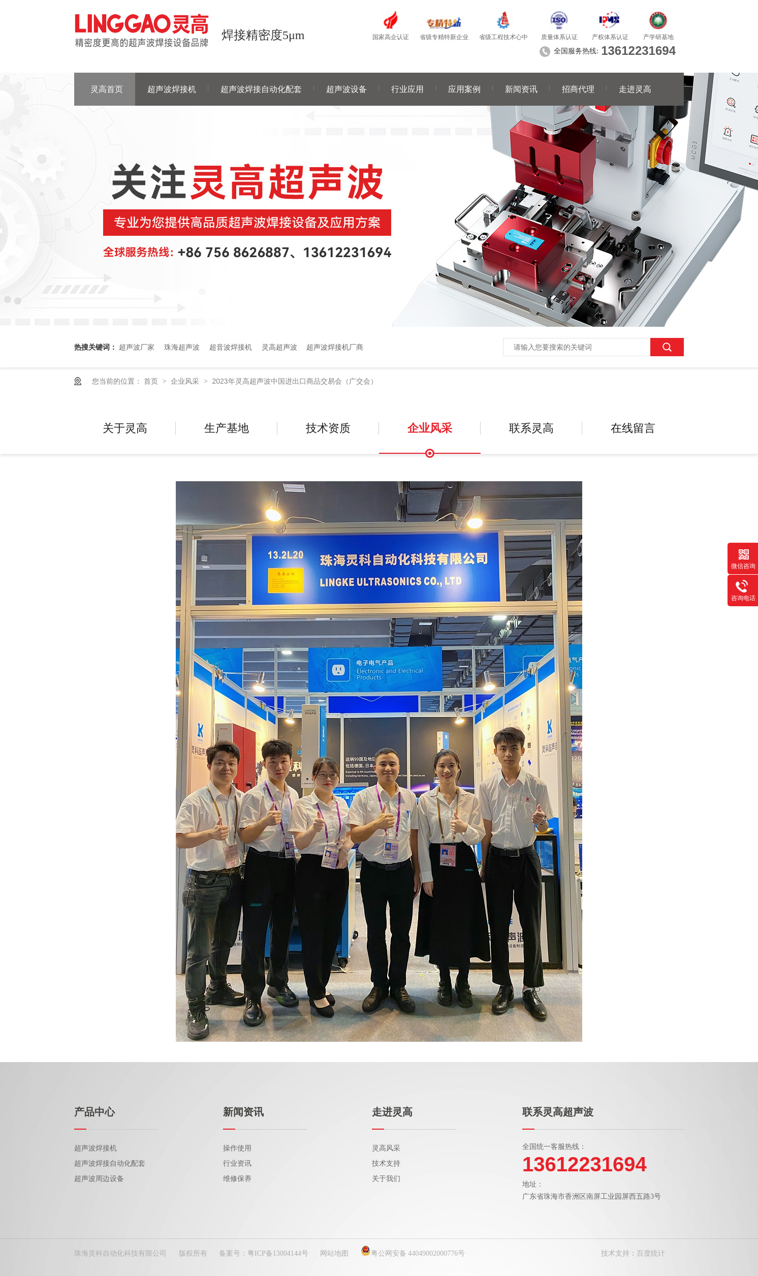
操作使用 (237, 1148)
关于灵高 (125, 428)
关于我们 (386, 1178)
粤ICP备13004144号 (277, 1253)
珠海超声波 (182, 347)
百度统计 (651, 1253)
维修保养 (237, 1178)
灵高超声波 (279, 347)
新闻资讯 (521, 89)
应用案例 (464, 89)
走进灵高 (635, 89)
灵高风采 (386, 1148)
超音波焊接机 (230, 347)
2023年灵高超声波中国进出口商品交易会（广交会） (294, 381)
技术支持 (386, 1163)
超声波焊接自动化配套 (261, 89)
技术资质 (328, 428)
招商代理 (578, 89)
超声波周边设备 (99, 1178)
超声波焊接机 (171, 89)
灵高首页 (106, 89)
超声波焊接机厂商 (334, 347)
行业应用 (407, 89)
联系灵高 (531, 428)
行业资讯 (237, 1163)
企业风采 (186, 381)
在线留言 (633, 428)
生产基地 (226, 428)
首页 (152, 381)
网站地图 (334, 1253)
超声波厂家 (136, 347)
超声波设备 (346, 89)
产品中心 (94, 1111)
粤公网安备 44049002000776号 (413, 1253)
